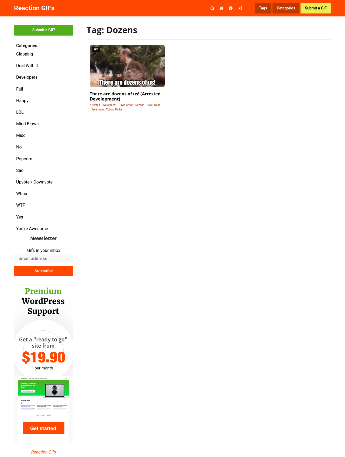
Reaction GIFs (34, 8)
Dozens (139, 104)
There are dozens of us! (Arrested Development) (125, 96)
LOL (20, 112)
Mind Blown (27, 123)
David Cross (126, 104)
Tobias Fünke (114, 109)
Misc (21, 135)
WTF (20, 205)
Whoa (21, 193)
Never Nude (153, 104)
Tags (263, 8)
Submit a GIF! (43, 30)
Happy (22, 100)
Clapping (24, 54)
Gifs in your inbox (43, 250)
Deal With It (27, 65)
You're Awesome (32, 228)
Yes (19, 217)
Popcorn (24, 158)
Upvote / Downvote (34, 182)
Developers (26, 77)
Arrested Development (103, 104)
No (19, 147)
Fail (19, 89)
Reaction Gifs (43, 452)
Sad (19, 170)
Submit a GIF (316, 8)
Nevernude (97, 109)
